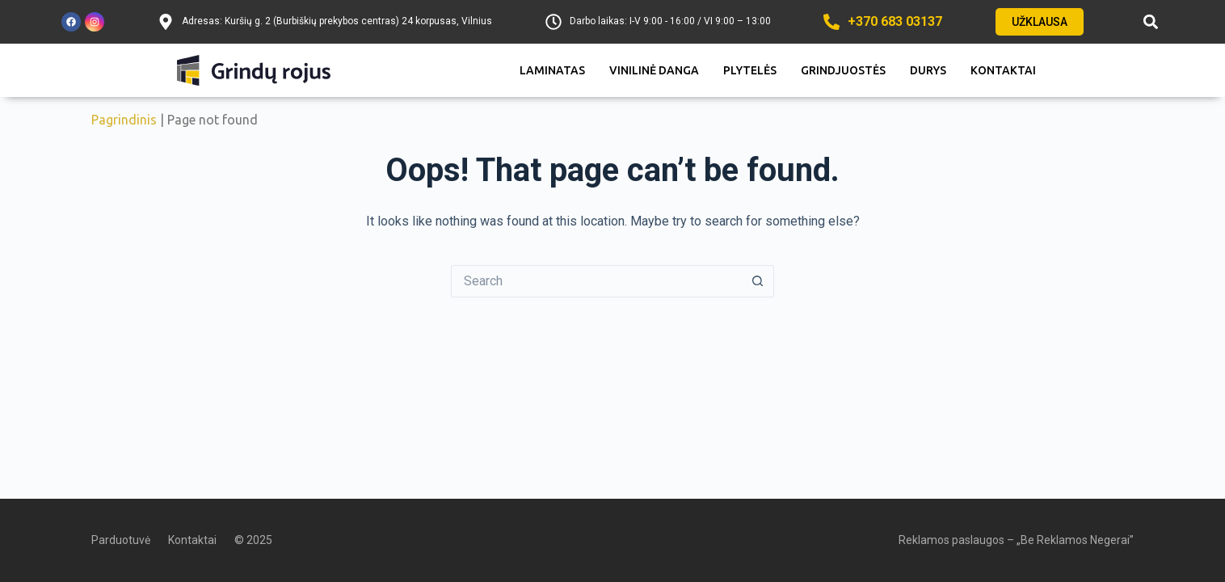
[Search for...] (596, 281)
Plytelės (750, 70)
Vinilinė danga (654, 70)
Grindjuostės (843, 70)
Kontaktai (1003, 70)
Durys (928, 70)
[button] (1150, 22)
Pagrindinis (124, 119)
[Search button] (758, 281)
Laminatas (552, 70)
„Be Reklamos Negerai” (1075, 540)
